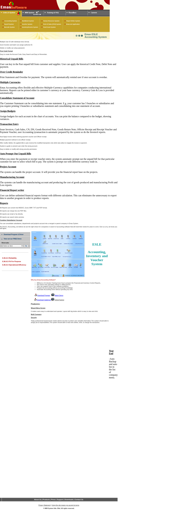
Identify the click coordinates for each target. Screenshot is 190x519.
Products (46, 499)
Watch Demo (59, 295)
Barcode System (9, 27)
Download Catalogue (44, 300)
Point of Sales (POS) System (52, 24)
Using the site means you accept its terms (65, 505)
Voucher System (27, 24)
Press (53, 499)
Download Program (43, 295)
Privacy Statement (44, 505)
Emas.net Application (73, 24)
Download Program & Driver (13, 234)
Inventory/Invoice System (30, 27)
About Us (37, 499)
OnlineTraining (59, 300)
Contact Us (79, 499)
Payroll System (9, 24)
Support (60, 499)
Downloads (69, 499)
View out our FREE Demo (13, 239)
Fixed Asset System (49, 27)
